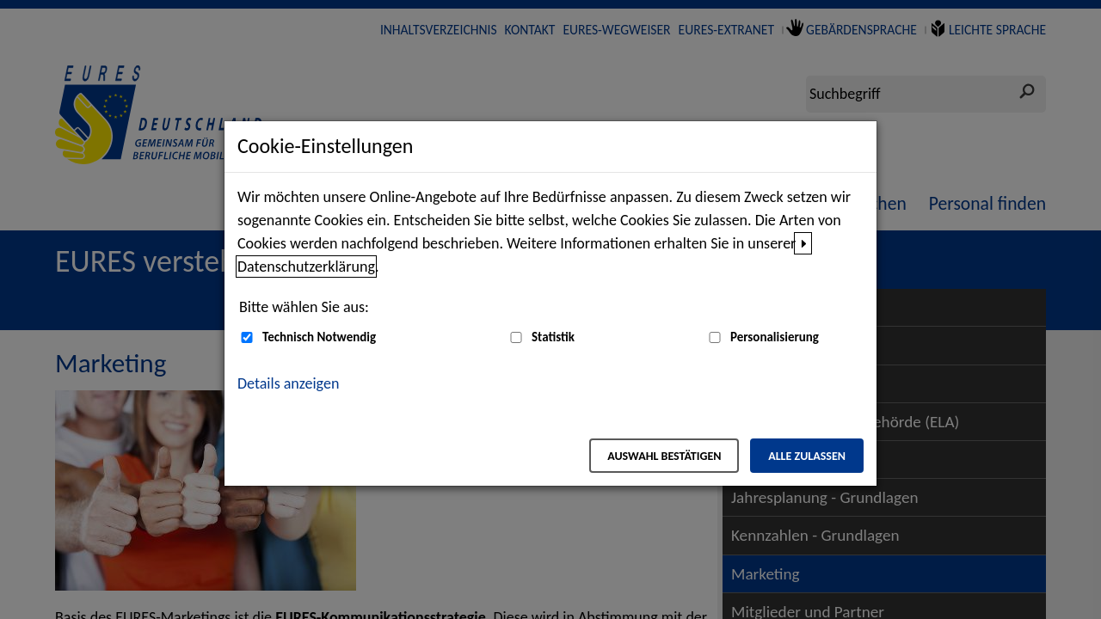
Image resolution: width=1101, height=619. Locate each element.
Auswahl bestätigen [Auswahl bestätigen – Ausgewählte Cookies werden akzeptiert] (664, 456)
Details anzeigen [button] (288, 383)
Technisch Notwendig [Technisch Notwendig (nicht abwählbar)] (319, 337)
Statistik (553, 337)
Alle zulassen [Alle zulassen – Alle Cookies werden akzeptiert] (807, 456)
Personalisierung (774, 337)
